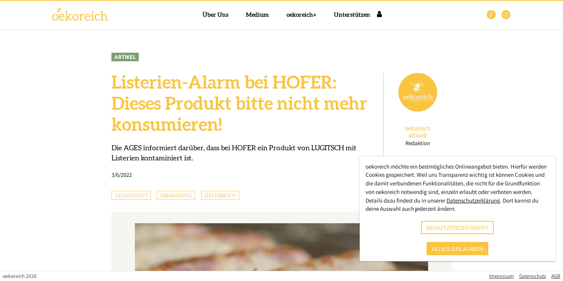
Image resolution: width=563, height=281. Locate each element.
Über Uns (215, 15)
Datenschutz (532, 275)
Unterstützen (352, 15)
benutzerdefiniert (457, 227)
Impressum (501, 275)
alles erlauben (457, 248)
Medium (257, 15)
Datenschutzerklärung (473, 200)
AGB (555, 275)
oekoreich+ (301, 15)
